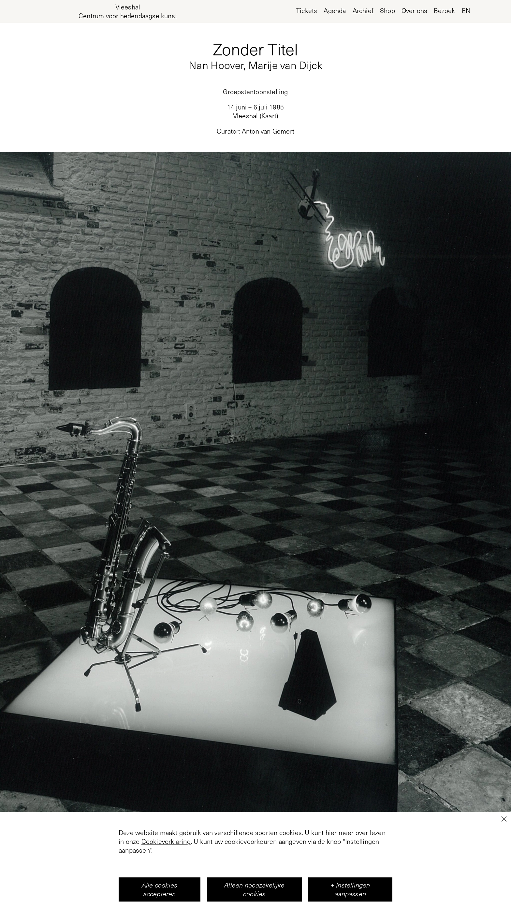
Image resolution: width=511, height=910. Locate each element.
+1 (255, 868)
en (466, 10)
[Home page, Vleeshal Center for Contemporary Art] (128, 11)
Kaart (268, 115)
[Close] (504, 890)
